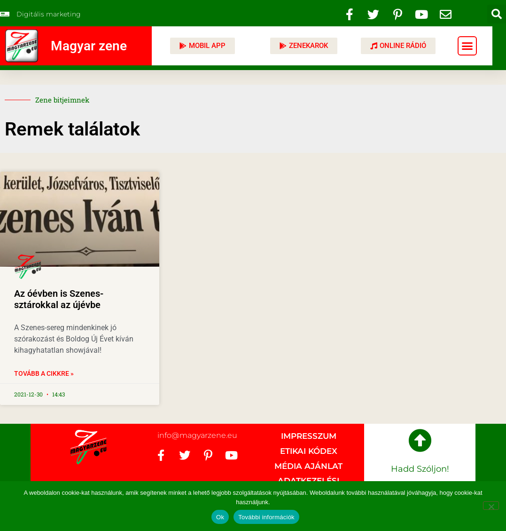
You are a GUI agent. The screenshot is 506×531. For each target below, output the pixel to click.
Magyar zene (89, 46)
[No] (491, 505)
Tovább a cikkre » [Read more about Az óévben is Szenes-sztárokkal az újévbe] (44, 373)
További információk (266, 517)
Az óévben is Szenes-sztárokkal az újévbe (58, 299)
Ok (220, 517)
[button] (496, 14)
